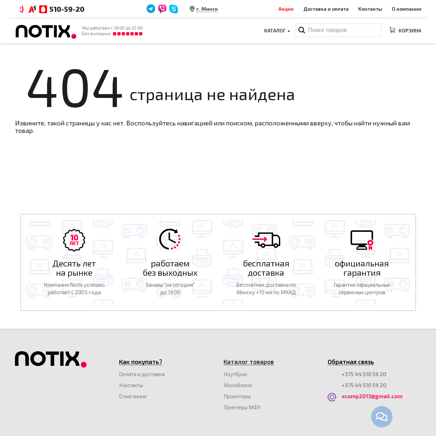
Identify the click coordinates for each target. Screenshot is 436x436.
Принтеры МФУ (242, 407)
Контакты (370, 9)
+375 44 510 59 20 (364, 374)
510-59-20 (67, 9)
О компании (406, 9)
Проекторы (237, 396)
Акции (286, 9)
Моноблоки (238, 385)
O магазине (133, 396)
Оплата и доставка (142, 374)
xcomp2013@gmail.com (372, 396)
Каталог (277, 30)
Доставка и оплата (326, 9)
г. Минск (207, 9)
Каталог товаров (249, 361)
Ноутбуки (235, 374)
